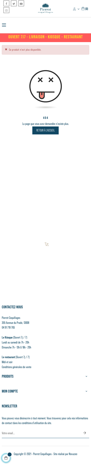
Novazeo (73, 454)
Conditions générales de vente (16, 367)
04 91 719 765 (8, 327)
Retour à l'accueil (45, 130)
